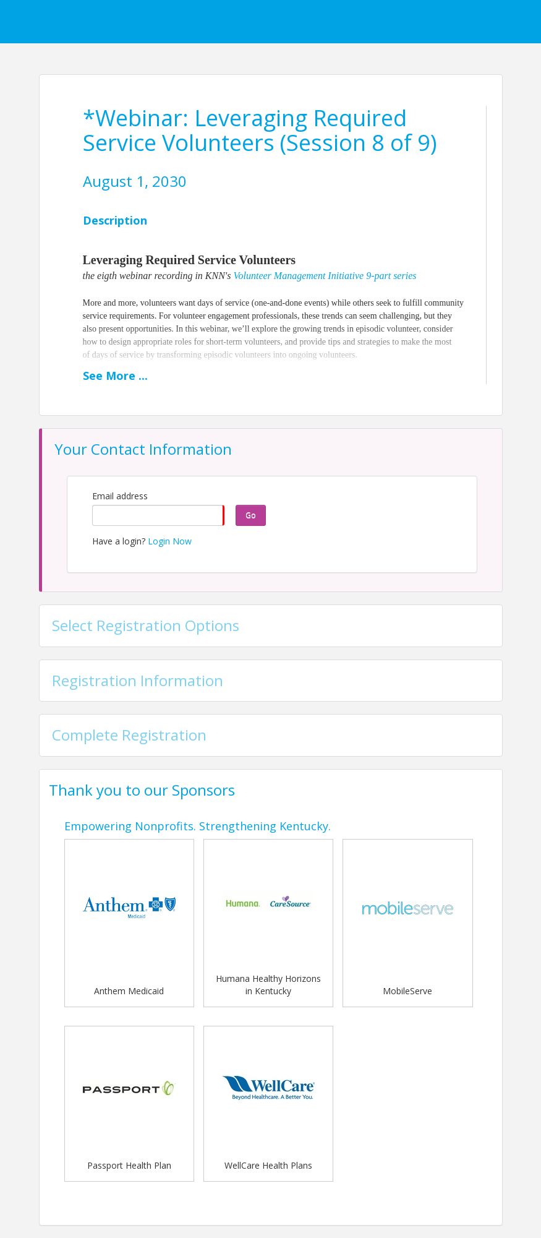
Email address (120, 496)
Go (250, 515)
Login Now (170, 541)
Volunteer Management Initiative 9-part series (325, 275)
